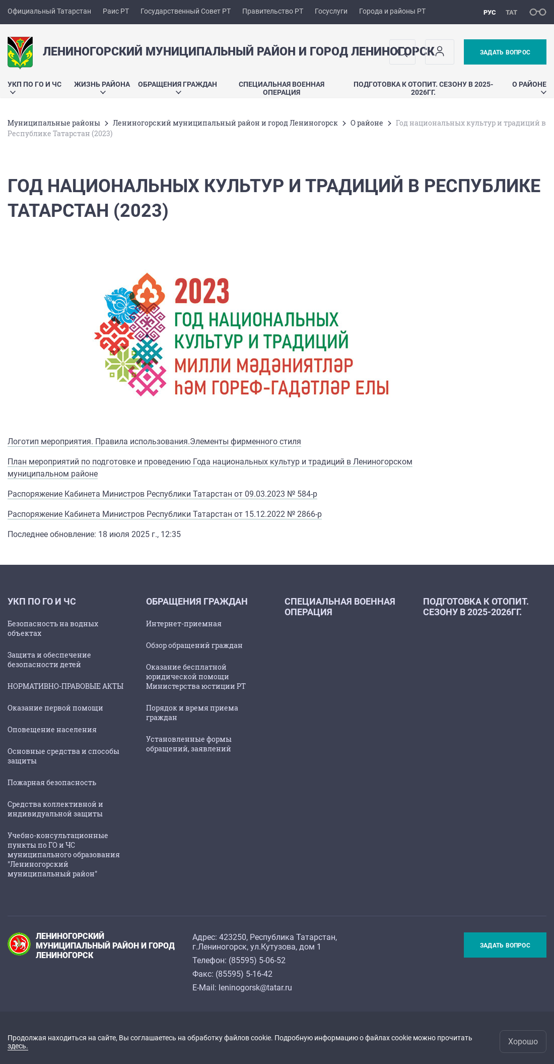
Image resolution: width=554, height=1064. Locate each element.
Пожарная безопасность (52, 782)
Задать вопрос (505, 52)
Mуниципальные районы (54, 123)
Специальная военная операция (281, 88)
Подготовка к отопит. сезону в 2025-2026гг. (423, 88)
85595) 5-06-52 (258, 960)
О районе (529, 87)
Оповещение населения (52, 729)
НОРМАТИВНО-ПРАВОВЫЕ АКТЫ (65, 686)
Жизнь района (102, 87)
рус (489, 12)
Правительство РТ (272, 11)
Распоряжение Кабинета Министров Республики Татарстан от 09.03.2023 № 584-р (162, 494)
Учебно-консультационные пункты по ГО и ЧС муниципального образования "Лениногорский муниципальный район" (64, 854)
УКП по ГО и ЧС (34, 87)
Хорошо (523, 1041)
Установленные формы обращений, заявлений (189, 743)
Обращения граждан (177, 87)
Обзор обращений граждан (194, 645)
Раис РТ (116, 11)
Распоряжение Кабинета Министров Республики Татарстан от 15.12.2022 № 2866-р (165, 514)
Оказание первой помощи (55, 708)
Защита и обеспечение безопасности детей (49, 659)
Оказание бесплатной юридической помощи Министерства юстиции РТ (196, 676)
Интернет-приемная (184, 623)
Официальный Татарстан (49, 11)
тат (511, 12)
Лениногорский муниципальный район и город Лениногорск (225, 123)
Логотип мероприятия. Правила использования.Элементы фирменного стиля (154, 441)
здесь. (18, 1046)
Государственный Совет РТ (186, 11)
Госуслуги (331, 11)
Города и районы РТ (392, 11)
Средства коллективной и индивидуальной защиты (55, 808)
